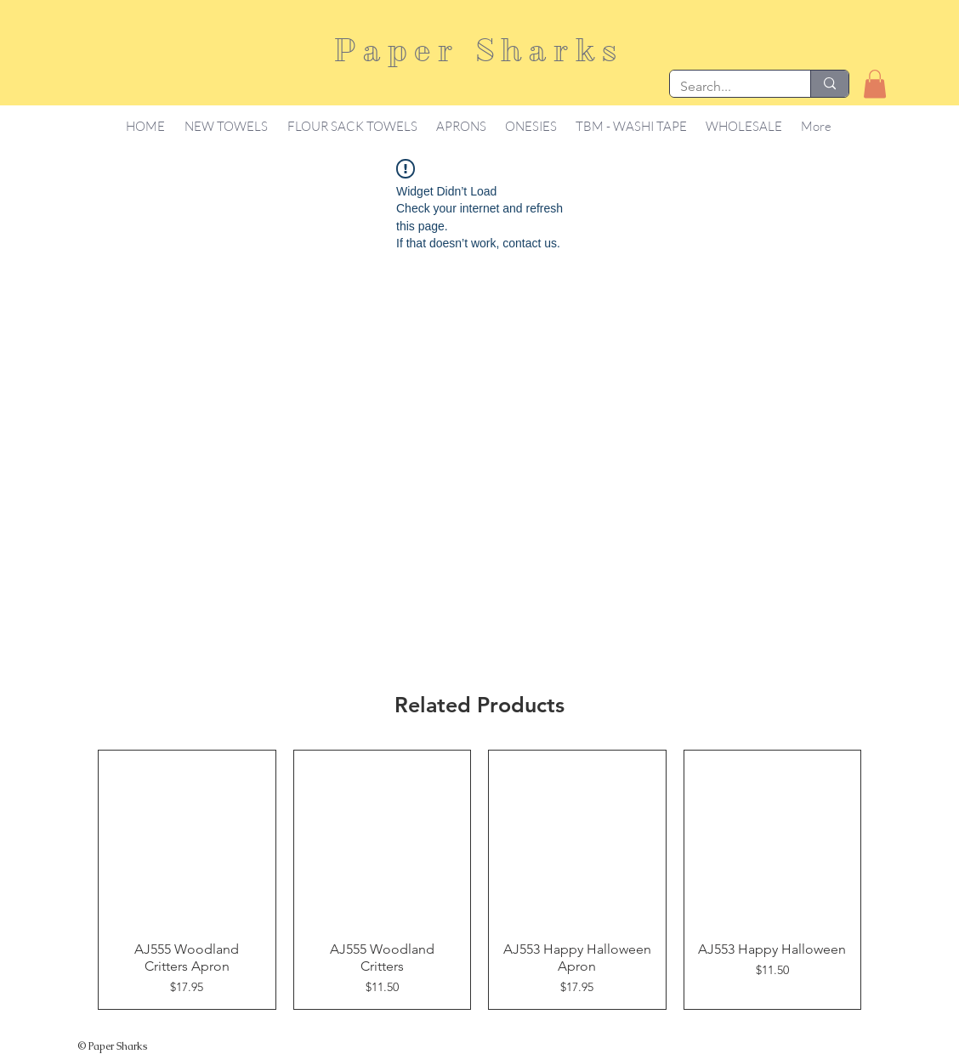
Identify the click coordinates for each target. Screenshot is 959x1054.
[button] (875, 84)
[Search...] (727, 87)
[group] (479, 880)
